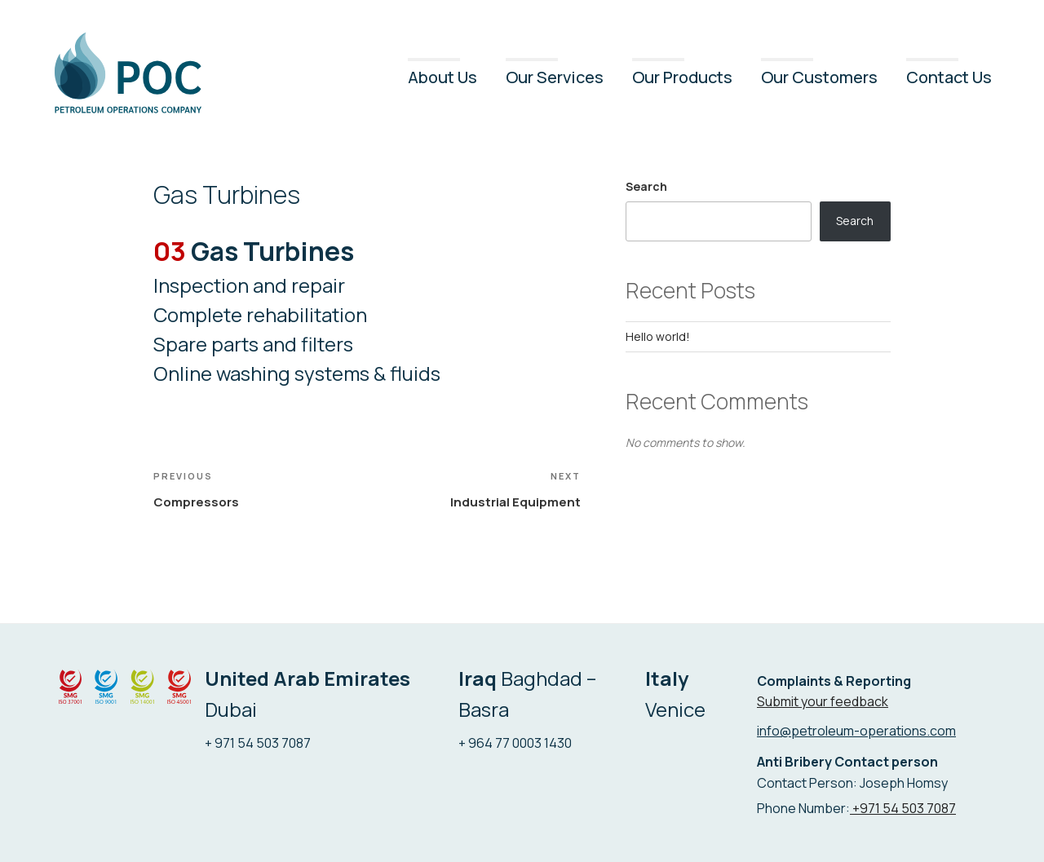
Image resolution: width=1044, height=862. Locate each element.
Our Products (682, 77)
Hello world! (658, 336)
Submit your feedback (822, 701)
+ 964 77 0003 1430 (515, 743)
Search (646, 186)
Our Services (555, 77)
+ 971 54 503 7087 (258, 743)
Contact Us (949, 77)
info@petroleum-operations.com (856, 731)
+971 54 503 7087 (903, 808)
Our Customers (819, 77)
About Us (442, 77)
